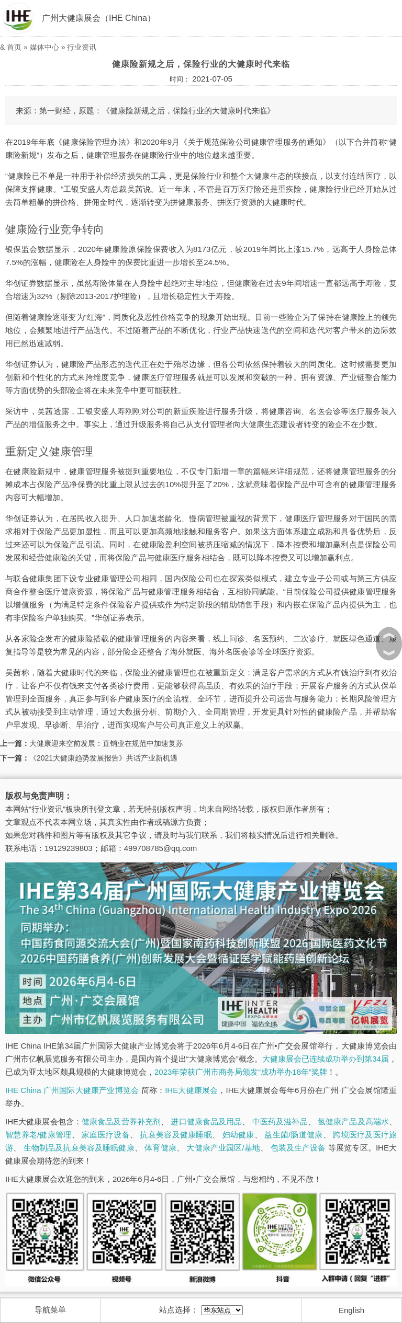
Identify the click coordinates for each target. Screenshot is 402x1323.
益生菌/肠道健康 (293, 1134)
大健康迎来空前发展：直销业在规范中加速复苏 (106, 743)
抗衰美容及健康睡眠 (175, 1134)
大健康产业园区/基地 (223, 1147)
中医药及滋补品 (280, 1121)
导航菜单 (50, 1309)
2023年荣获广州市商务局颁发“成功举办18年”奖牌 (240, 1071)
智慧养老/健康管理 (38, 1134)
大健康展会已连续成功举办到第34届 (325, 1058)
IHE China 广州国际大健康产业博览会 (72, 1090)
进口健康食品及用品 (206, 1121)
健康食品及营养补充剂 (121, 1121)
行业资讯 (81, 47)
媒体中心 (44, 47)
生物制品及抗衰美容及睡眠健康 (79, 1147)
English (351, 1310)
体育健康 (160, 1147)
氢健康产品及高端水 (353, 1121)
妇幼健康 (238, 1134)
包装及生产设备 (298, 1147)
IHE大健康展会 (191, 1090)
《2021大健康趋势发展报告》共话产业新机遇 (103, 758)
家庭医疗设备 (106, 1134)
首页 (14, 47)
